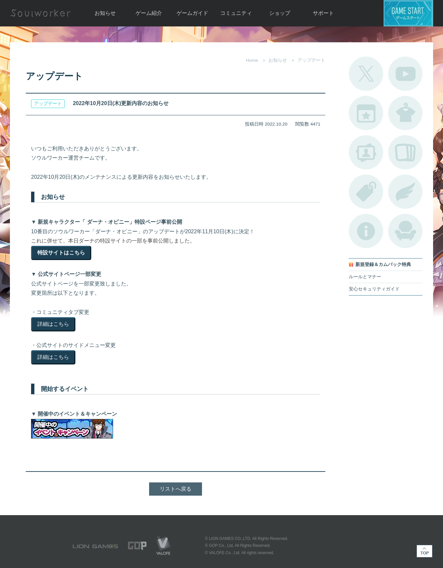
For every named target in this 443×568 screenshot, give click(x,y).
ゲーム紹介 (149, 13)
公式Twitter (366, 74)
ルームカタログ (405, 231)
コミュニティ (236, 13)
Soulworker (40, 13)
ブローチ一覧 (405, 191)
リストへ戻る (175, 489)
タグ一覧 (366, 191)
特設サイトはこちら (61, 252)
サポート (323, 13)
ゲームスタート (408, 13)
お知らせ (105, 13)
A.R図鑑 (405, 152)
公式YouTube (405, 74)
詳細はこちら (53, 324)
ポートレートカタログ (366, 152)
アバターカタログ (405, 113)
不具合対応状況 (366, 231)
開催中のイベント (366, 113)
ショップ (279, 13)
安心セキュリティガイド (374, 288)
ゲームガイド (192, 13)
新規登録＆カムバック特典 (383, 264)
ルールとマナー (365, 276)
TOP (424, 551)
